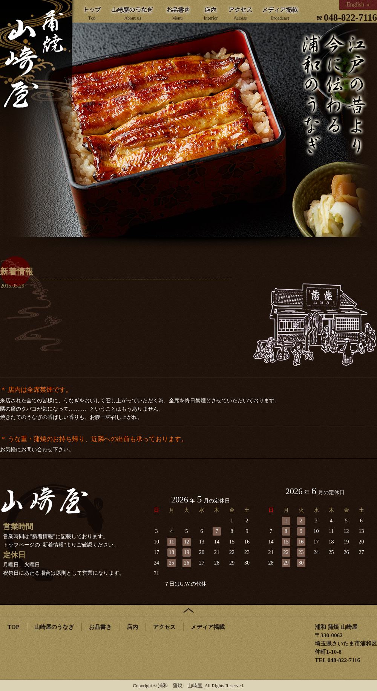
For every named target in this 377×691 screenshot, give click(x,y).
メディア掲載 (208, 627)
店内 (132, 627)
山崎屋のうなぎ (54, 627)
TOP (13, 627)
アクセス (164, 627)
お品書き (100, 627)
